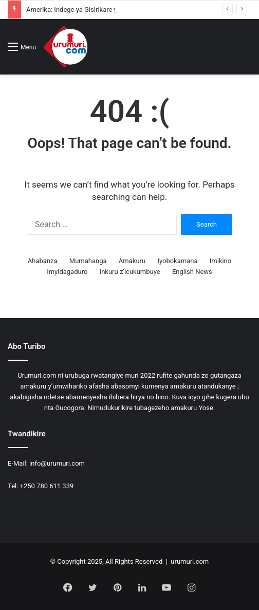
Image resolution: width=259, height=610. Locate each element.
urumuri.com (190, 561)
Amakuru (132, 261)
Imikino (220, 261)
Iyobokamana (177, 261)
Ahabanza (43, 261)
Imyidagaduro (67, 271)
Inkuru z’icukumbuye (130, 271)
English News (192, 271)
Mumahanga (88, 261)
